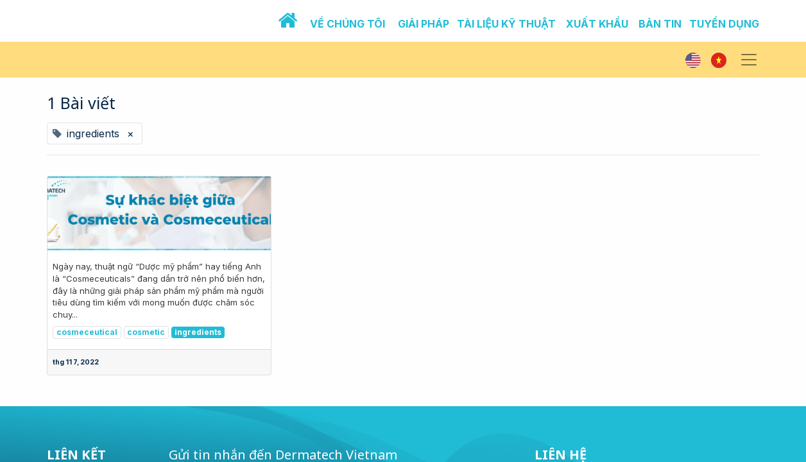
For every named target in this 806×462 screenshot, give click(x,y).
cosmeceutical (86, 332)
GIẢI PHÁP (423, 23)
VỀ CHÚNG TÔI (347, 23)
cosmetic (146, 332)
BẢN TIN (660, 23)
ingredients (198, 332)
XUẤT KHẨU (597, 23)
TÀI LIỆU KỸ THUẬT (506, 23)
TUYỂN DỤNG (724, 23)
